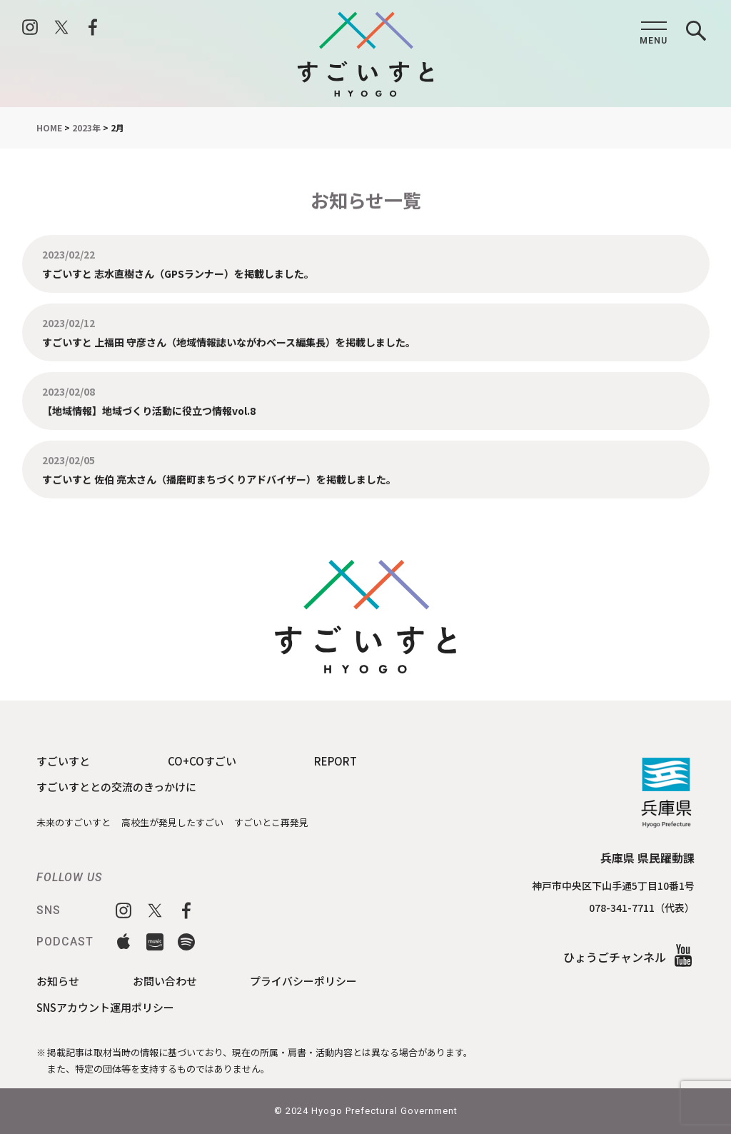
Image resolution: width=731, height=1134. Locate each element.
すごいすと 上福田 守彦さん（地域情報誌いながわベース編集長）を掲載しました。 (228, 341)
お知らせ (57, 980)
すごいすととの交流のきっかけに (116, 786)
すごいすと (63, 760)
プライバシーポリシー (303, 980)
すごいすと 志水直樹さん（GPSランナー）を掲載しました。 (178, 273)
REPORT (335, 760)
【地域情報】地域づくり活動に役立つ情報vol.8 (149, 410)
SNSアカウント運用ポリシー (105, 1007)
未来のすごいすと (73, 822)
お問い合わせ (165, 980)
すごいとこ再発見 (271, 822)
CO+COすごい (202, 760)
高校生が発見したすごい (172, 822)
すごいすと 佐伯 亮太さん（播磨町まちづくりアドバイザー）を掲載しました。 (219, 483)
